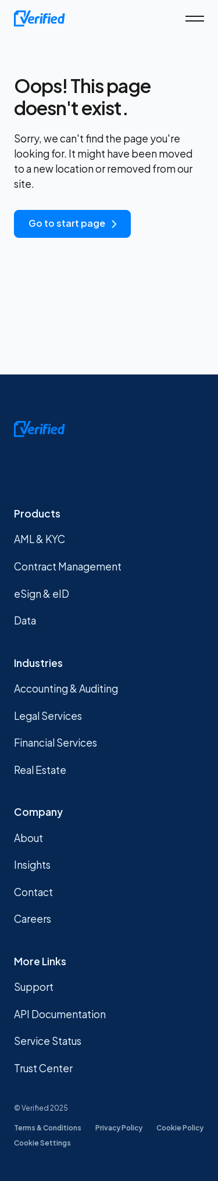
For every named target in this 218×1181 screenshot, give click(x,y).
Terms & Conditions (47, 1127)
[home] (39, 18)
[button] (194, 18)
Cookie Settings (42, 1143)
